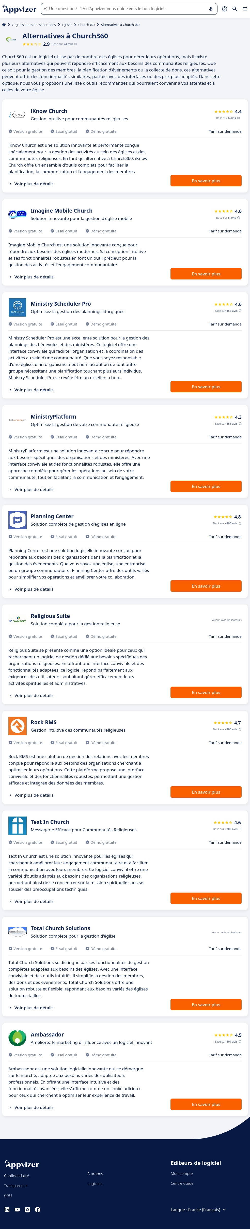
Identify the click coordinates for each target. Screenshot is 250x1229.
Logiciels (94, 1183)
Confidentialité (16, 1175)
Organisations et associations (34, 24)
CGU (8, 1195)
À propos (95, 1173)
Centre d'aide (182, 1183)
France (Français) (207, 1210)
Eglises (67, 24)
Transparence (15, 1185)
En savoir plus (206, 181)
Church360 (86, 24)
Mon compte (182, 1173)
